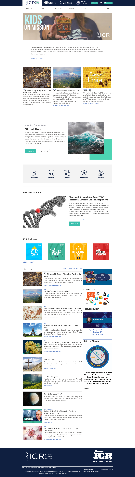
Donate (94, 3)
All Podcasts (28, 262)
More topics (44, 151)
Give (95, 8)
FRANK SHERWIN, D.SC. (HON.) (51, 299)
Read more (74, 223)
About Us (29, 8)
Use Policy (85, 469)
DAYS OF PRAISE (87, 89)
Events (84, 8)
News (42, 8)
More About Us (37, 58)
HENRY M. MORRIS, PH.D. (50, 368)
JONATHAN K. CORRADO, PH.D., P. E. (53, 285)
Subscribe (108, 3)
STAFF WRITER (48, 385)
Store (107, 8)
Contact (97, 471)
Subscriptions (90, 471)
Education (54, 467)
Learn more (30, 151)
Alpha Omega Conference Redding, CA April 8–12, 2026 (97, 332)
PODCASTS (79, 268)
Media (71, 8)
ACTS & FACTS (71, 268)
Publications (56, 8)
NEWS (24, 89)
